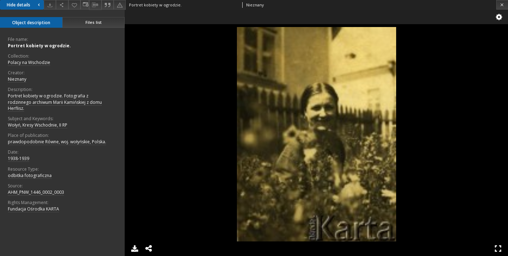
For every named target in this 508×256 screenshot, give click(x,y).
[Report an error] (120, 5)
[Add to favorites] (74, 5)
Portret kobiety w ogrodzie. (39, 46)
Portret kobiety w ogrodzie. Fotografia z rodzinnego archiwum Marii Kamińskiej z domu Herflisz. (55, 102)
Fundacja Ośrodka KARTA (33, 209)
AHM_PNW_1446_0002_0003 (36, 192)
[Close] (502, 5)
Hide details (24, 5)
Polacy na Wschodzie (29, 62)
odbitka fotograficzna (30, 175)
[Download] (50, 5)
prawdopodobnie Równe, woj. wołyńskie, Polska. (57, 142)
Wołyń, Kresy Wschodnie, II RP (37, 125)
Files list (93, 22)
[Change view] (85, 5)
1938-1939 (18, 158)
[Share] (62, 5)
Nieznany (17, 79)
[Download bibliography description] (95, 5)
